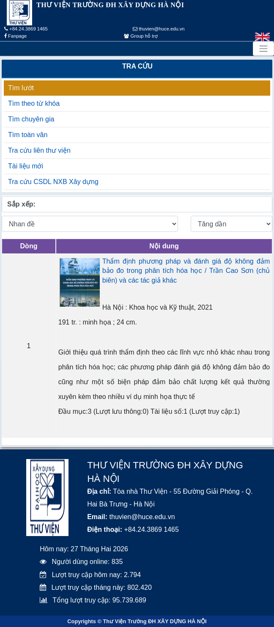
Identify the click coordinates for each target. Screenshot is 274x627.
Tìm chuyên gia (31, 119)
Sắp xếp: (21, 204)
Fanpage (15, 35)
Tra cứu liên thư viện (39, 150)
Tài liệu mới (25, 166)
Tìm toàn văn (27, 134)
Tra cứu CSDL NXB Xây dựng (53, 181)
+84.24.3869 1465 (26, 28)
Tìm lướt (21, 87)
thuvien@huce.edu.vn (159, 28)
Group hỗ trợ (140, 35)
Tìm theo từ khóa (34, 103)
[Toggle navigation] (263, 48)
